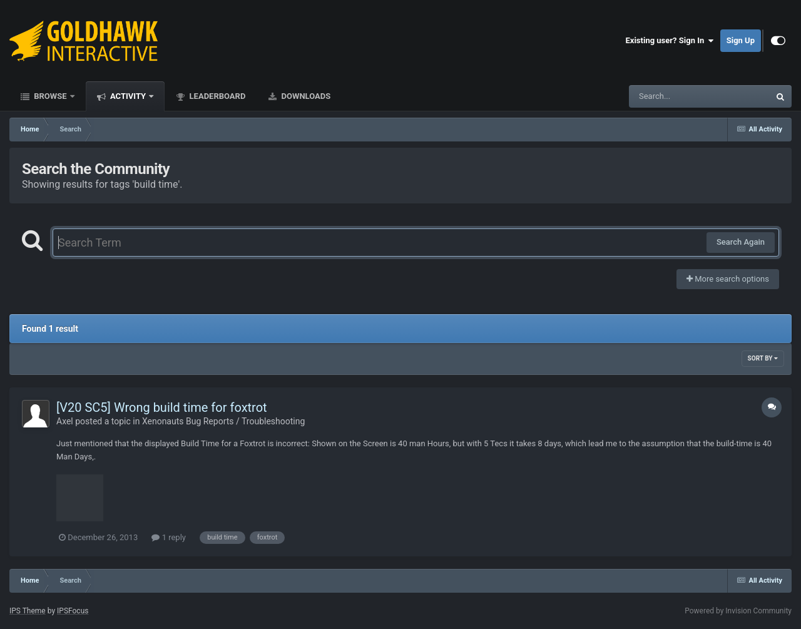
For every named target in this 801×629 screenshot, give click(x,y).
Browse (50, 96)
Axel (64, 421)
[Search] (668, 96)
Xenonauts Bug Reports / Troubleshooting (223, 421)
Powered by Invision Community (738, 610)
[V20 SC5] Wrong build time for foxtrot (161, 407)
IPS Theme (27, 610)
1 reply (168, 537)
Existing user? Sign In (670, 40)
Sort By (763, 358)
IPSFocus (72, 610)
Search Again (741, 242)
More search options (727, 279)
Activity (128, 96)
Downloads (304, 96)
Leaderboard (216, 96)
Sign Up (741, 40)
